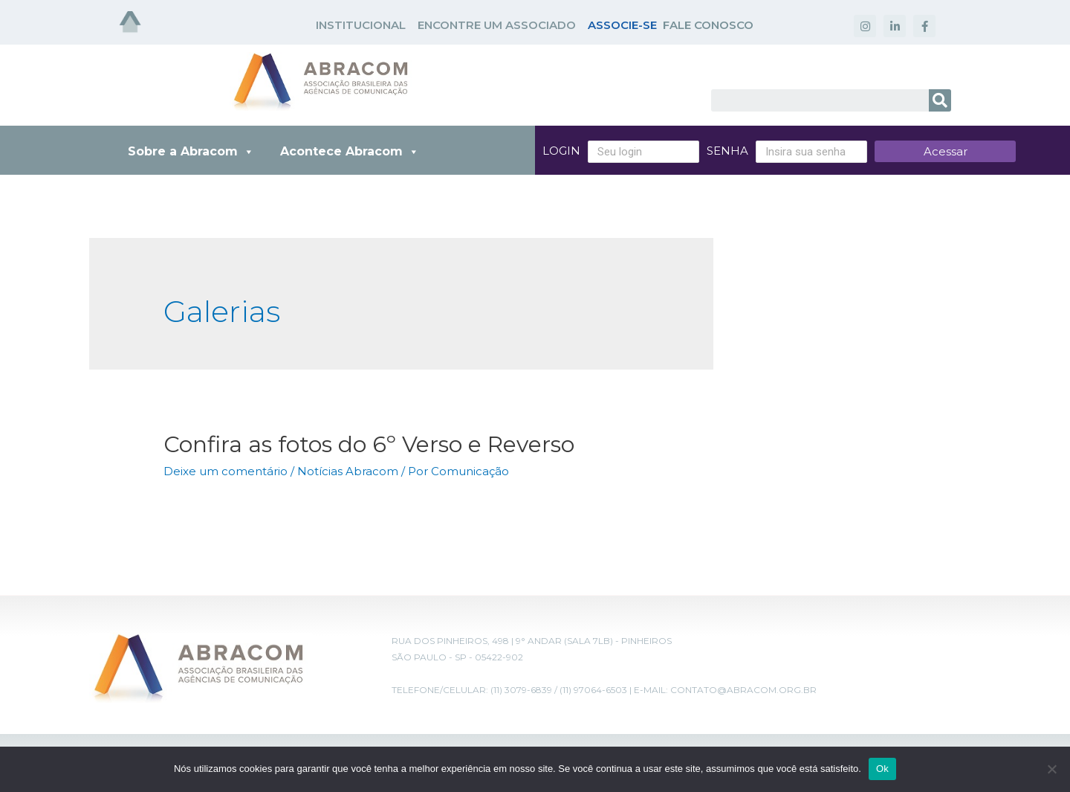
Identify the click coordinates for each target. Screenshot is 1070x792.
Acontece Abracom (349, 151)
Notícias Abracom (347, 471)
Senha (727, 151)
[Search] (940, 100)
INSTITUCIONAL (361, 25)
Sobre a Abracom (191, 151)
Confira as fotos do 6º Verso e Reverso (368, 444)
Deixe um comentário (225, 471)
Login (561, 151)
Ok (882, 768)
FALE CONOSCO (708, 25)
